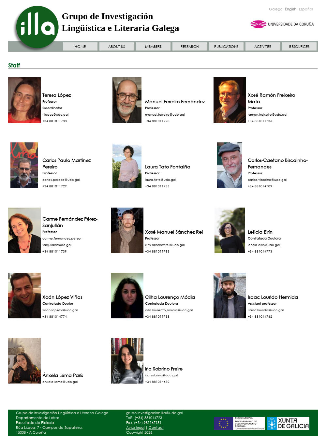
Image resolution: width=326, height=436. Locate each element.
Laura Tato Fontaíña (167, 167)
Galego (275, 9)
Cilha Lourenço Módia (170, 297)
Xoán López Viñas (62, 297)
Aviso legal (135, 427)
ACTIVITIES (262, 46)
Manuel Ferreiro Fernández (175, 101)
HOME (80, 46)
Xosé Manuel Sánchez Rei (174, 232)
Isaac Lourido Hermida (273, 297)
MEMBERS (153, 46)
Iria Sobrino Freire (164, 369)
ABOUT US (116, 46)
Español (306, 9)
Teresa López (56, 95)
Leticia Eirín (260, 232)
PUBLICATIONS (226, 46)
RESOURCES (299, 46)
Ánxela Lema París (62, 375)
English (290, 9)
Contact (156, 427)
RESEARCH (190, 46)
